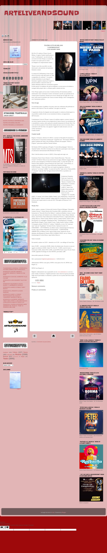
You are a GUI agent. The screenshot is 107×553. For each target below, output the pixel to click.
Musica (18, 354)
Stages (23, 356)
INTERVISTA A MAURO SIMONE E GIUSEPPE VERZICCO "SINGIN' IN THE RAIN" (14, 273)
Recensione (15, 356)
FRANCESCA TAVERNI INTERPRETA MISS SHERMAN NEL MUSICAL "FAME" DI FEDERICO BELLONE (15, 306)
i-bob (53, 512)
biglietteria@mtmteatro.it (48, 259)
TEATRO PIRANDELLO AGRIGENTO (13, 125)
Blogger (64, 512)
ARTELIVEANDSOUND (41, 13)
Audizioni (5, 352)
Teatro (38, 282)
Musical (5, 356)
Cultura (15, 352)
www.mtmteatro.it (62, 272)
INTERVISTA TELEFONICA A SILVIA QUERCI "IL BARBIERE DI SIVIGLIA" (13, 284)
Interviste (9, 354)
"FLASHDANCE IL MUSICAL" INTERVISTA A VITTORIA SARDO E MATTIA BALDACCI (15, 268)
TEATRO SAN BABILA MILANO (11, 122)
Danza (25, 352)
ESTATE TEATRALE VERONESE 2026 (13, 120)
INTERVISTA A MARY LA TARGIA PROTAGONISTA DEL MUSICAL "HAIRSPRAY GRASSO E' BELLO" (12, 296)
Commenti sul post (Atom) (44, 341)
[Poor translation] (6, 527)
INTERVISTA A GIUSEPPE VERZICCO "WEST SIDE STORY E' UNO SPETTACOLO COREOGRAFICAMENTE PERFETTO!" (15, 301)
